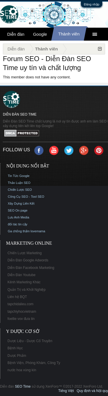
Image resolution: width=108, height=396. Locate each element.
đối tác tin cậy (17, 224)
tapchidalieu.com (20, 304)
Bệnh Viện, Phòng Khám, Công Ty (33, 363)
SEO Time (23, 386)
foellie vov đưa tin (21, 319)
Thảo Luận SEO (19, 182)
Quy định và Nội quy (92, 391)
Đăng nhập (91, 4)
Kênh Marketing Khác (24, 282)
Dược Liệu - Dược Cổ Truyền (29, 341)
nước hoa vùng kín (21, 370)
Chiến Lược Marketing (24, 253)
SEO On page (18, 210)
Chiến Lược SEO (20, 189)
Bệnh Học (15, 348)
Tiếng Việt (66, 391)
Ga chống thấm (19, 231)
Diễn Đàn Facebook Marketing (30, 268)
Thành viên (68, 33)
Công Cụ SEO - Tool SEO (26, 196)
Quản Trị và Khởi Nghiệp (26, 290)
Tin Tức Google (18, 176)
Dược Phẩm (16, 356)
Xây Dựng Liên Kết (21, 203)
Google (40, 34)
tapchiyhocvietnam (21, 312)
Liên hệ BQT (17, 297)
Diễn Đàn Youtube (21, 275)
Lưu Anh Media (18, 217)
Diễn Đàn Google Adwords (27, 260)
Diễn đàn (15, 34)
